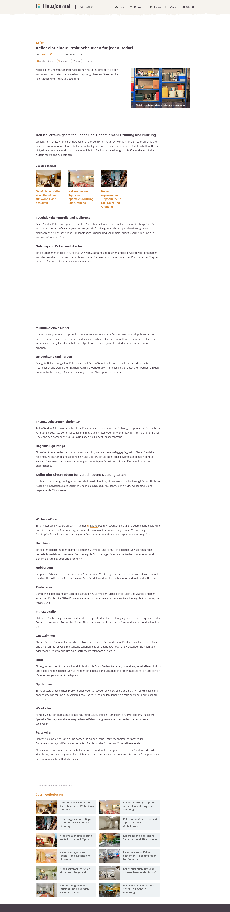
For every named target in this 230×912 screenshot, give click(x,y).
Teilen (78, 61)
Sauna (94, 525)
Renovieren (140, 6)
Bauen (123, 6)
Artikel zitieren (46, 61)
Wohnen (174, 6)
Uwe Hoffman (49, 54)
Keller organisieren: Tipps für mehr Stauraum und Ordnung (111, 199)
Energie (158, 6)
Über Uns (191, 6)
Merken (65, 61)
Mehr (91, 61)
